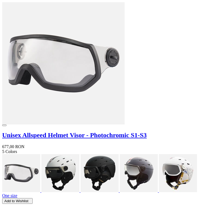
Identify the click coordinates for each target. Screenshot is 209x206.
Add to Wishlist (17, 201)
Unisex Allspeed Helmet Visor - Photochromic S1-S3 (74, 135)
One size (9, 195)
